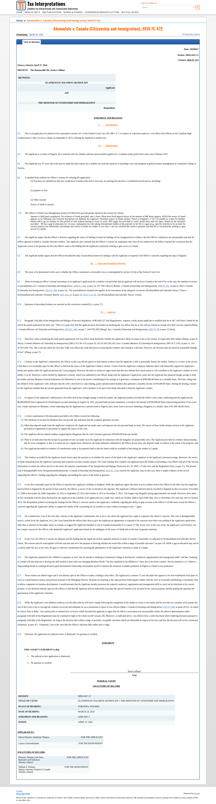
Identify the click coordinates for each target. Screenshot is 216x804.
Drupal (197, 793)
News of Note (32, 12)
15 (19, 416)
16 (19, 457)
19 (19, 539)
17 (19, 484)
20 (19, 557)
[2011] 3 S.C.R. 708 (91, 295)
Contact (19, 791)
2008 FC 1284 (79, 286)
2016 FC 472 (36, 34)
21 (19, 575)
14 (19, 397)
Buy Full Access (130, 12)
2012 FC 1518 (112, 470)
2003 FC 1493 (71, 329)
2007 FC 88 (154, 329)
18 (19, 516)
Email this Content (191, 34)
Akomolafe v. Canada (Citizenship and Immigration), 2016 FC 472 (63, 20)
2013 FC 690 (169, 607)
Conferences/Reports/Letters (102, 12)
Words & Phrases (73, 12)
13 (19, 361)
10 (19, 304)
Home (19, 12)
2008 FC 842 (163, 286)
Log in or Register (149, 3)
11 (19, 320)
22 (19, 602)
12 (19, 339)
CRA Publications (51, 12)
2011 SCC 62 (66, 295)
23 (19, 634)
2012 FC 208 (51, 290)
